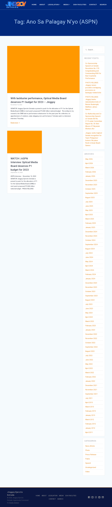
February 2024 (90, 274)
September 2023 (91, 296)
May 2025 (89, 210)
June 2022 (89, 360)
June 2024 (89, 257)
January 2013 (90, 415)
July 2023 (89, 304)
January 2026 (90, 176)
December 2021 (91, 385)
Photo (87, 450)
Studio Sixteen (14, 503)
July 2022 (89, 356)
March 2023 (89, 321)
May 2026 (89, 159)
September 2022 (91, 347)
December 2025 (91, 180)
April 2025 (89, 215)
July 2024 (89, 253)
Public (87, 459)
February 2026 (90, 172)
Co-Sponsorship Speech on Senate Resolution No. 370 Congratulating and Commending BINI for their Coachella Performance (93, 70)
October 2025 (90, 189)
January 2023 (90, 330)
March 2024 (89, 270)
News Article (90, 446)
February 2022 (90, 377)
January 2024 (90, 279)
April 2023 (89, 317)
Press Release (90, 455)
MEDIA (66, 4)
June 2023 (89, 309)
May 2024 (89, 262)
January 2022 (90, 381)
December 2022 (91, 334)
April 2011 (89, 432)
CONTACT (93, 4)
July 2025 (89, 202)
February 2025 (90, 223)
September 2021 (91, 394)
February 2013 (90, 411)
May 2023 (89, 313)
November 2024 (91, 236)
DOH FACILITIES (79, 4)
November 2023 (91, 287)
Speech (88, 463)
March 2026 (89, 168)
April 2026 (89, 163)
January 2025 (90, 227)
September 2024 (91, 244)
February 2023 (90, 326)
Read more (14, 123)
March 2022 (89, 373)
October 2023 (90, 291)
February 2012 (90, 424)
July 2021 (89, 398)
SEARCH (103, 4)
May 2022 (89, 364)
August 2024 (90, 249)
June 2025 (89, 206)
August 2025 (90, 198)
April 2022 (89, 368)
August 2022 (90, 351)
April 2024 (89, 266)
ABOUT (42, 4)
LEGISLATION (53, 4)
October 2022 (90, 343)
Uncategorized (90, 467)
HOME (34, 4)
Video (87, 472)
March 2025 (89, 219)
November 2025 (91, 185)
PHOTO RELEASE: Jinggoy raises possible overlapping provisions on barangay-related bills (93, 88)
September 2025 (91, 193)
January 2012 (90, 428)
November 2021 (91, 390)
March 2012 (89, 420)
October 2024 (90, 240)
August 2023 (90, 300)
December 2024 (91, 232)
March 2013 (89, 407)
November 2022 (91, 338)
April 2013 (89, 402)
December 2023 (91, 283)
